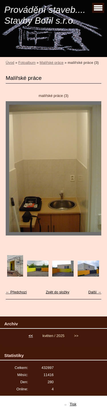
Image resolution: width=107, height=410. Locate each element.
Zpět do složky (57, 292)
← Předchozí (16, 292)
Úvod (10, 62)
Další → (94, 292)
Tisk (73, 404)
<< (31, 336)
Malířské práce (52, 62)
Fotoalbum (26, 62)
